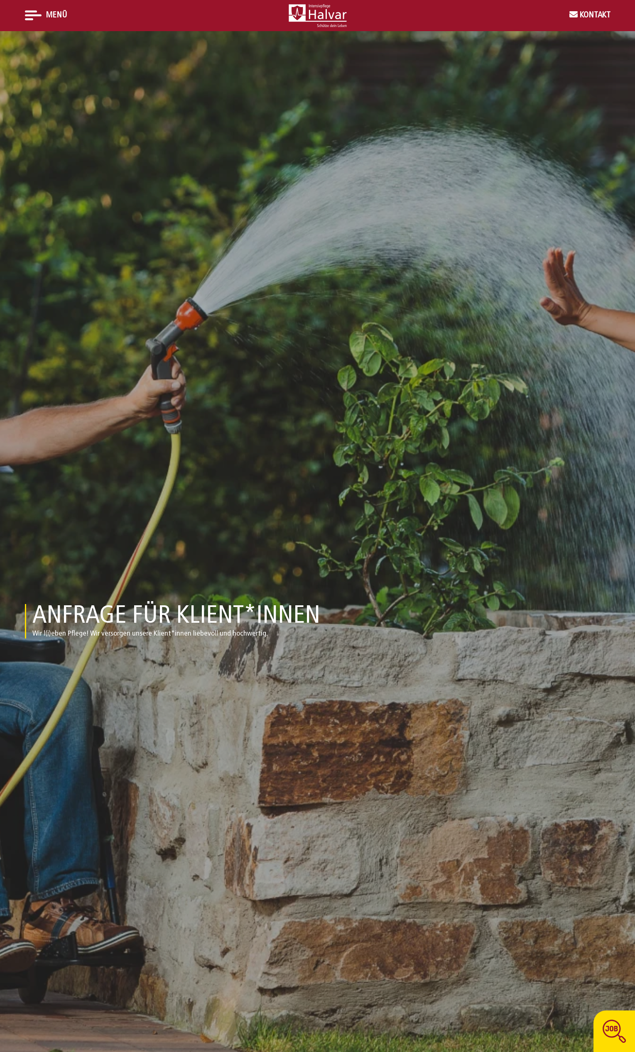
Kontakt (594, 15)
